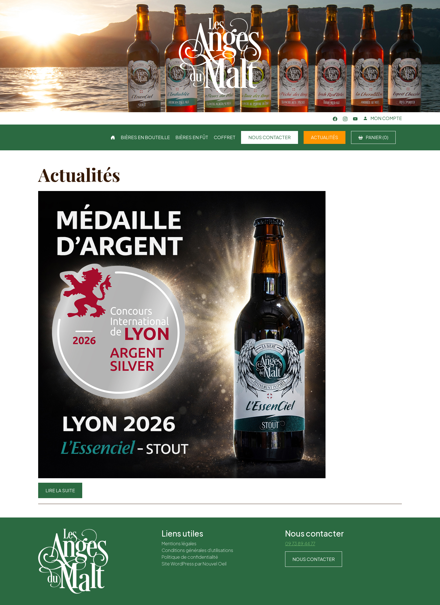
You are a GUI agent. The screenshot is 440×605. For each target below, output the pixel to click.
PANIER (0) (373, 137)
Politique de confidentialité (190, 557)
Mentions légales (179, 543)
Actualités (324, 137)
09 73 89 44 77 (300, 543)
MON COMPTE (382, 118)
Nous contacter (269, 137)
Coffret (224, 137)
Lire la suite (60, 490)
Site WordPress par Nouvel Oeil (194, 564)
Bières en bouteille (145, 137)
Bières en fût (191, 137)
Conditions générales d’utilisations (197, 550)
